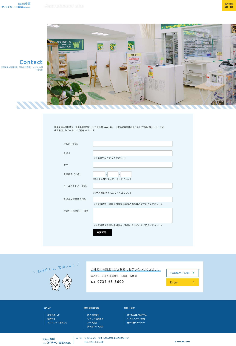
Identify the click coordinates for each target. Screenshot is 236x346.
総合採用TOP (173, 3)
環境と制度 (129, 308)
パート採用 (191, 7)
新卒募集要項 (153, 7)
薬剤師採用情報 (91, 308)
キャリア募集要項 (172, 7)
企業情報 (188, 3)
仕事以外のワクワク (136, 322)
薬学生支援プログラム (137, 315)
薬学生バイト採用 (209, 7)
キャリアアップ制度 (136, 319)
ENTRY (229, 5)
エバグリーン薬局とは (208, 3)
